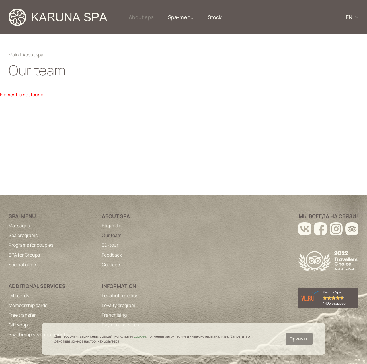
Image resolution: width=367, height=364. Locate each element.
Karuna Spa (332, 292)
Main (14, 55)
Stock (215, 17)
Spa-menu (181, 17)
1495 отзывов (334, 303)
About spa (141, 17)
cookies (140, 336)
